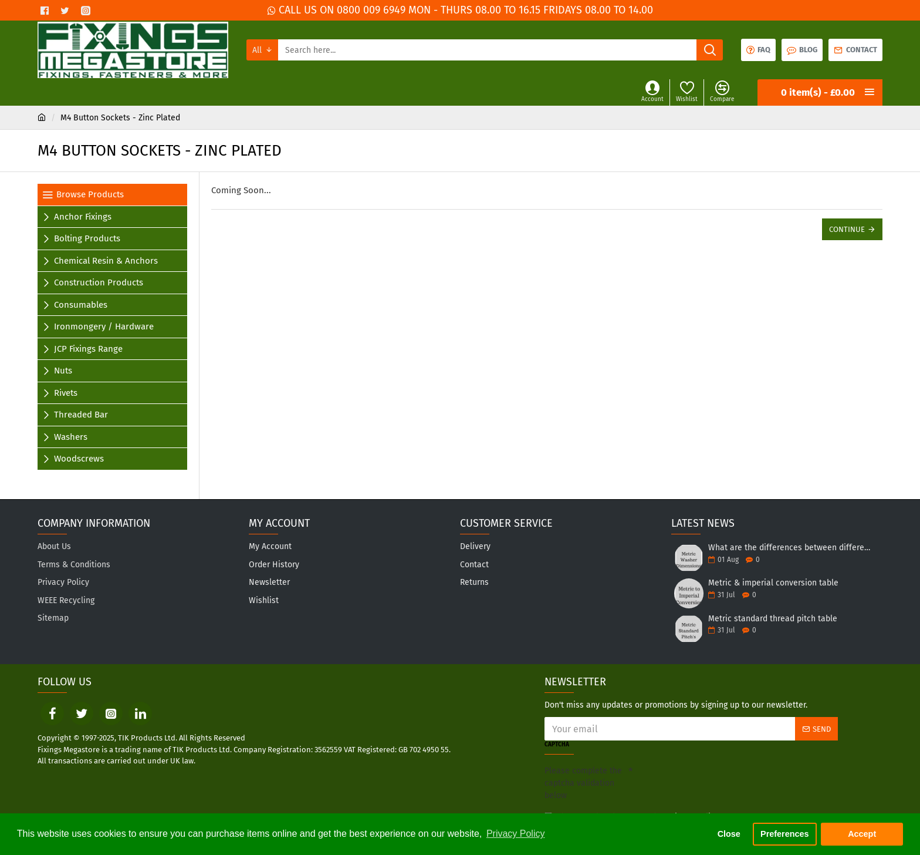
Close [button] (729, 834)
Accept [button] (862, 834)
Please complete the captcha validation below (583, 783)
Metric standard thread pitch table (772, 618)
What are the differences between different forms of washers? (791, 547)
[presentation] (714, 781)
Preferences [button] (784, 834)
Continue (847, 229)
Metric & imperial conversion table (773, 582)
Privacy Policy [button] (515, 834)
